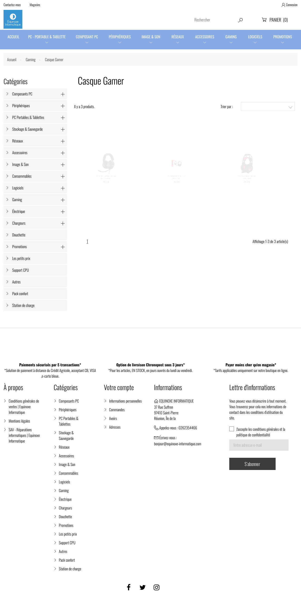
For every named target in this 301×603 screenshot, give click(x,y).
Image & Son (151, 36)
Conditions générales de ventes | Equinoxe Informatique (24, 406)
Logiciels (255, 36)
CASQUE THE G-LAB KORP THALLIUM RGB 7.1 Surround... (106, 184)
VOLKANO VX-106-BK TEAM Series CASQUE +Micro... (247, 184)
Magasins (35, 4)
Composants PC (22, 94)
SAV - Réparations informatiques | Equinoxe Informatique (24, 435)
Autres (16, 282)
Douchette (18, 235)
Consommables (22, 176)
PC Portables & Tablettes (28, 117)
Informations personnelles (125, 401)
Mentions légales (19, 421)
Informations (168, 387)
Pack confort (20, 293)
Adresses (115, 427)
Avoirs (113, 418)
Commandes (117, 409)
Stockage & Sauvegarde (27, 129)
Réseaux (177, 36)
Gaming (231, 36)
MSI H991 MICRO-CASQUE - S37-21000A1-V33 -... (176, 184)
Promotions (282, 36)
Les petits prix (21, 258)
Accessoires (204, 36)
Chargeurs (18, 223)
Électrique (18, 211)
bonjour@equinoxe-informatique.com (177, 443)
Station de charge (23, 305)
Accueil (13, 36)
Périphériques (120, 36)
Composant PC (87, 36)
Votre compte (119, 387)
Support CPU (20, 270)
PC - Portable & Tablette (47, 36)
